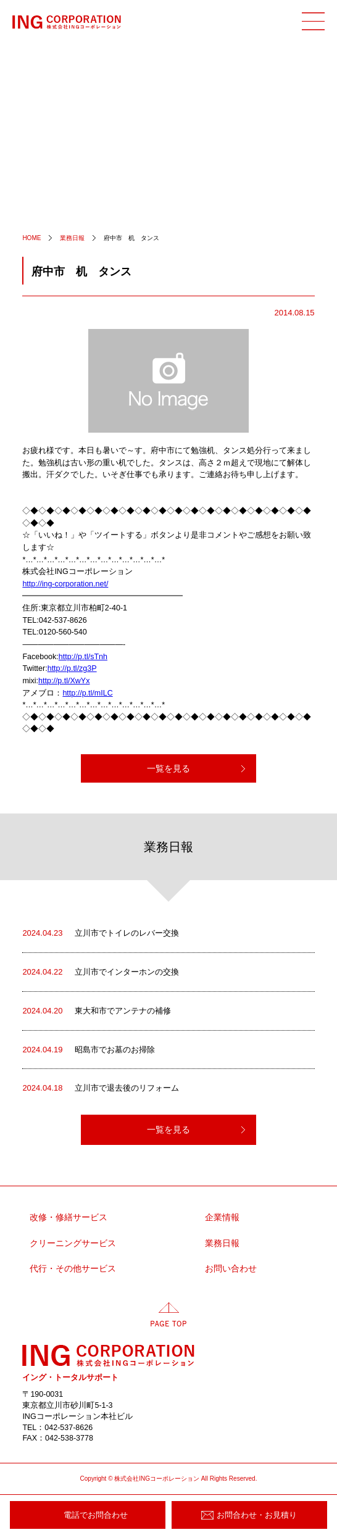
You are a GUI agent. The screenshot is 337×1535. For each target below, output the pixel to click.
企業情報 (222, 1217)
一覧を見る (168, 768)
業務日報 (222, 1243)
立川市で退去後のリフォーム (100, 1088)
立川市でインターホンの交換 (100, 972)
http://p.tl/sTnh (83, 656)
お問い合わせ (231, 1268)
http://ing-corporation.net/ (65, 584)
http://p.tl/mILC (87, 693)
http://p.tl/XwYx (63, 680)
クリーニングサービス (73, 1243)
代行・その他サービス (73, 1268)
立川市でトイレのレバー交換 (100, 933)
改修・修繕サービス (68, 1217)
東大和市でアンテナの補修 (96, 1011)
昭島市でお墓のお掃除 (88, 1050)
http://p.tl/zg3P (72, 668)
